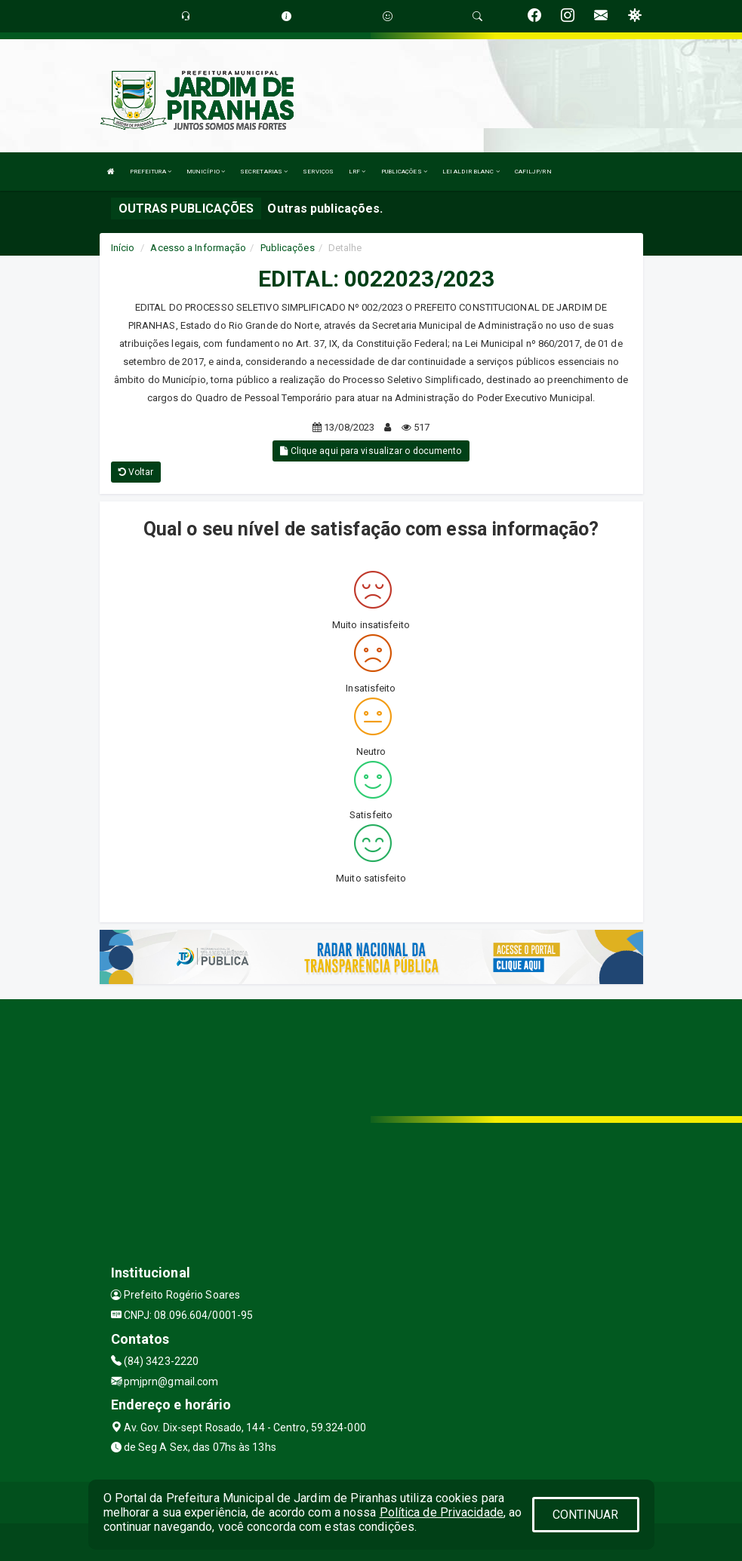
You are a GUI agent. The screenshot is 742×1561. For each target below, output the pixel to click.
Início (123, 247)
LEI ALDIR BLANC (471, 171)
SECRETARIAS (264, 171)
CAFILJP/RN (533, 171)
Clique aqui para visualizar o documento (370, 451)
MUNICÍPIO (205, 171)
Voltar (136, 472)
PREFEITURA (150, 171)
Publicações (287, 247)
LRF (357, 171)
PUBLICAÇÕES (404, 171)
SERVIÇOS (318, 171)
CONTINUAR (586, 1514)
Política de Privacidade (441, 1512)
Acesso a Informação (198, 247)
